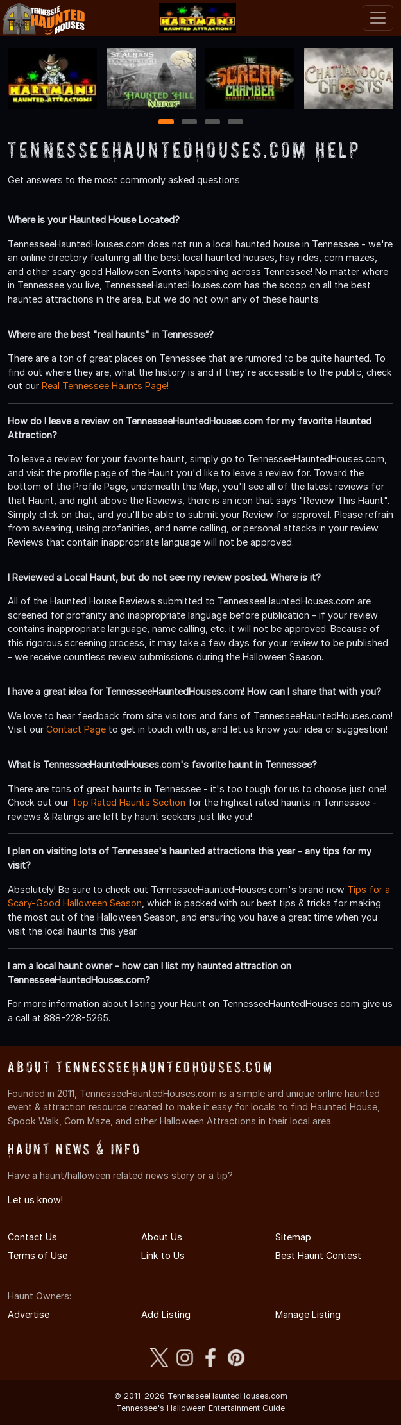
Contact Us (32, 1236)
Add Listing (166, 1314)
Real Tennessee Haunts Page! (105, 385)
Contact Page (76, 729)
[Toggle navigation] (378, 18)
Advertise (28, 1314)
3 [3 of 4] (212, 122)
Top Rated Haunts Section (128, 802)
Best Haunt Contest (318, 1255)
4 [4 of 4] (235, 122)
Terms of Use (37, 1255)
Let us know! (35, 1199)
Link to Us (163, 1255)
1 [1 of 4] (165, 122)
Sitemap (293, 1236)
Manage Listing (308, 1314)
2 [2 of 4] (189, 122)
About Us (161, 1236)
